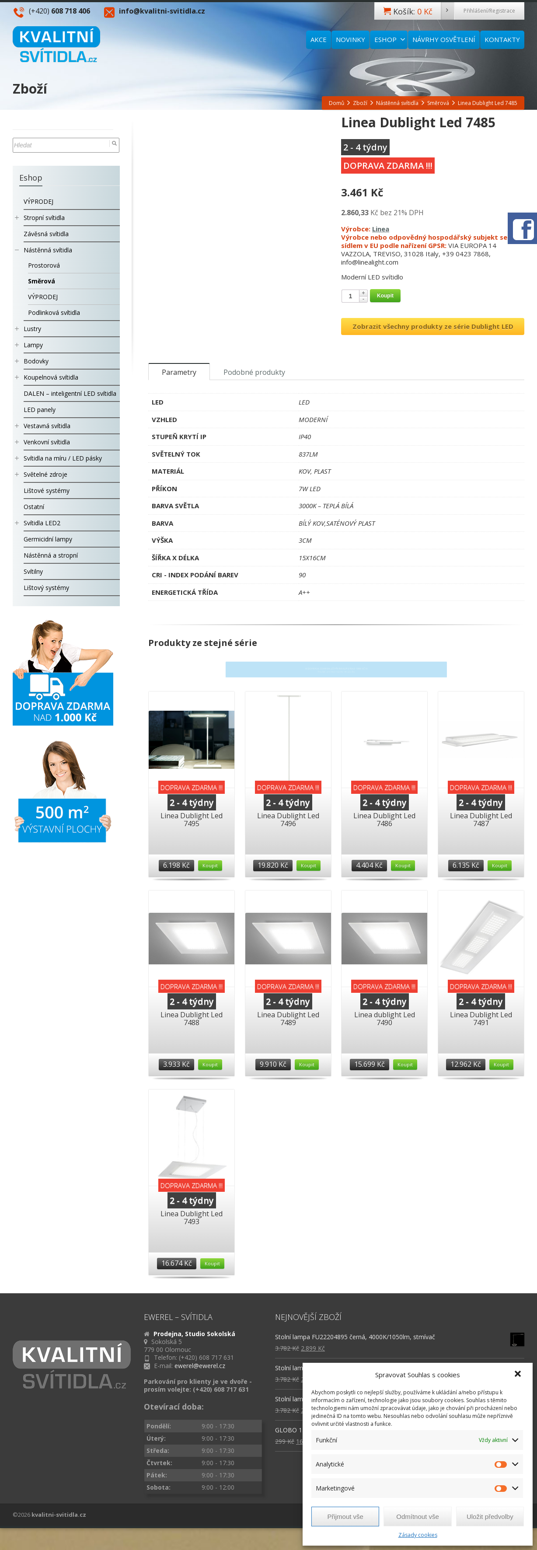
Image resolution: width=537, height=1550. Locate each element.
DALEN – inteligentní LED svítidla (70, 393)
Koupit (385, 296)
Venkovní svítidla (47, 442)
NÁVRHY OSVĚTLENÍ (443, 39)
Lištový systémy (46, 587)
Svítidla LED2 (42, 523)
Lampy (33, 345)
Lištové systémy (47, 490)
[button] (518, 1374)
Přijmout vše (345, 1516)
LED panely (40, 409)
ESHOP (389, 39)
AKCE (318, 39)
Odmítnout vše (417, 1516)
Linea (380, 228)
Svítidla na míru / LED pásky (63, 458)
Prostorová (44, 265)
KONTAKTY (502, 39)
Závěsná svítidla (46, 234)
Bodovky (36, 361)
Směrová (41, 281)
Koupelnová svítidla (51, 377)
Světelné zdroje (45, 474)
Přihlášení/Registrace (489, 10)
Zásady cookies (417, 1535)
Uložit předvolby (490, 1516)
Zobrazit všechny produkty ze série (432, 326)
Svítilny (33, 571)
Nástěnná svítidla (48, 250)
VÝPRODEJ (38, 201)
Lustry (32, 329)
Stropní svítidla (44, 217)
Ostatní (34, 507)
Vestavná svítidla (47, 426)
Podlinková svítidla (54, 312)
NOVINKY (350, 39)
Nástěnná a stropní (51, 555)
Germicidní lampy (48, 539)
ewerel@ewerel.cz (199, 1374)
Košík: (423, 11)
